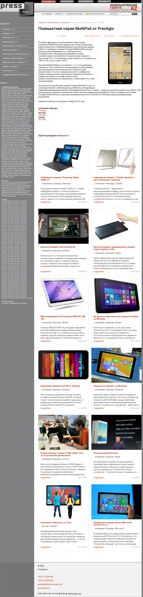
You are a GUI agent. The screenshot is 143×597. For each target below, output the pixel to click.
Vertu (10, 163)
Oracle (8, 139)
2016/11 (4, 286)
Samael (8, 182)
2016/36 (4, 294)
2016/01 (17, 281)
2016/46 (17, 298)
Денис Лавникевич (24, 186)
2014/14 (4, 246)
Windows (17, 166)
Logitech (25, 123)
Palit (6, 141)
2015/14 (23, 265)
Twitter (4, 161)
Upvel (17, 161)
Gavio (21, 110)
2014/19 (4, 248)
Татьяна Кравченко (9, 196)
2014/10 (4, 244)
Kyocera (23, 120)
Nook (9, 135)
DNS (8, 104)
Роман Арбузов (16, 192)
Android (14, 92)
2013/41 (23, 236)
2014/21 (17, 248)
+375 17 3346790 (45, 577)
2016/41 (11, 296)
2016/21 (17, 288)
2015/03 (4, 262)
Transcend (27, 160)
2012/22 (11, 208)
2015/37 (17, 275)
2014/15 (11, 246)
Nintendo (20, 134)
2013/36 (17, 234)
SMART (4, 154)
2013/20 (23, 227)
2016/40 (4, 296)
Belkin (15, 96)
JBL (24, 118)
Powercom (28, 144)
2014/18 (23, 246)
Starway (23, 154)
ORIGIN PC (15, 139)
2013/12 (23, 224)
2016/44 (4, 298)
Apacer (16, 173)
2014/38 (23, 255)
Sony (8, 154)
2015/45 (17, 279)
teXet (23, 158)
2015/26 (23, 270)
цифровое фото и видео (15, 62)
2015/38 (23, 275)
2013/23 (11, 229)
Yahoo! (20, 168)
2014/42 (23, 256)
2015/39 (4, 277)
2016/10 (23, 284)
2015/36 (11, 275)
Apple (24, 92)
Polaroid (21, 144)
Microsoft (10, 129)
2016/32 (4, 293)
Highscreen (5, 115)
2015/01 (17, 260)
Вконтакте (10, 172)
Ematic (21, 104)
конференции (14, 303)
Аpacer (18, 170)
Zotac (10, 170)
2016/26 (23, 289)
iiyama (9, 116)
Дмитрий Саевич (8, 187)
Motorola (17, 130)
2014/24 (11, 250)
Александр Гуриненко (24, 182)
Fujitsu (4, 110)
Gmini (9, 113)
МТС (16, 172)
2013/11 (17, 224)
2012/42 (11, 217)
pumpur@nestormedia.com (50, 584)
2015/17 (17, 267)
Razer (16, 147)
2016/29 (11, 291)
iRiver (9, 118)
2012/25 (4, 210)
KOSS (18, 120)
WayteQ (13, 165)
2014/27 (4, 251)
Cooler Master (11, 101)
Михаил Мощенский (18, 191)
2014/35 (4, 255)
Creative (29, 101)
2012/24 (23, 208)
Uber (8, 161)
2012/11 (17, 203)
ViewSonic (28, 163)
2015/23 (4, 270)
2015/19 (4, 269)
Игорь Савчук (11, 189)
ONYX (15, 137)
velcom (26, 161)
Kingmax (16, 175)
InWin (17, 116)
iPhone (4, 118)
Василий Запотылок (9, 186)
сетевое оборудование (14, 58)
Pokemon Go (14, 144)
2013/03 (17, 220)
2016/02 (23, 281)
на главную (47, 14)
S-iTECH (22, 149)
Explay (10, 106)
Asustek (4, 96)
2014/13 (23, 244)
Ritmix (29, 147)
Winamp (10, 166)
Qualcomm (5, 147)
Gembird (5, 111)
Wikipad (4, 166)
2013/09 (4, 224)
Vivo (3, 165)
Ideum (4, 116)
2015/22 (23, 269)
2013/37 (23, 234)
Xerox (3, 168)
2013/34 (4, 234)
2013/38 (4, 236)
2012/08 (23, 201)
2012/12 (23, 203)
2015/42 (23, 277)
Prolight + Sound (13, 146)
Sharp (24, 151)
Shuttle (29, 151)
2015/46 (23, 279)
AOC (19, 92)
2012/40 (23, 215)
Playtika (4, 173)
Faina (3, 182)
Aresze (21, 173)
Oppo (3, 139)
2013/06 (11, 222)
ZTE (14, 170)
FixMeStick (23, 106)
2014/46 (23, 258)
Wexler (30, 165)
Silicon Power (6, 153)
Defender (17, 103)
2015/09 (17, 263)
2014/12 (17, 244)
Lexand (26, 122)
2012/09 (4, 203)
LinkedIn (14, 123)
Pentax (29, 141)
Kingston (13, 120)
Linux (19, 123)
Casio (28, 97)
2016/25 (17, 289)
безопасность (10, 37)
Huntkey (4, 175)
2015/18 (23, 267)
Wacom (7, 165)
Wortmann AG (25, 166)
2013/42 (4, 237)
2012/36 (23, 213)
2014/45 (17, 258)
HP (17, 115)
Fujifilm (25, 108)
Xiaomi (8, 168)
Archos (4, 94)
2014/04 (17, 241)
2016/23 (4, 289)
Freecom (19, 108)
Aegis (30, 89)
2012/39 (17, 215)
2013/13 (4, 225)
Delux (26, 103)
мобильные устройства (15, 46)
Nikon (14, 134)
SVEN (21, 156)
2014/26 (23, 250)
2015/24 (11, 270)
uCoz (12, 161)
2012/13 (4, 205)
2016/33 (11, 293)
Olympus (9, 137)
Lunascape (5, 125)
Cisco (3, 99)
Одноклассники (25, 172)
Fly (9, 108)
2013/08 (23, 222)
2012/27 (17, 210)
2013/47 (11, 239)
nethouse (8, 134)
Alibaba (20, 90)
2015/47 (4, 281)
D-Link (4, 103)
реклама (23, 303)
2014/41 (17, 256)
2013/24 (17, 229)
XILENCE (14, 168)
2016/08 (11, 284)
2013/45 (23, 237)
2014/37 (17, 255)
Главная (41, 22)
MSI (19, 132)
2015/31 (4, 274)
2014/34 (23, 253)
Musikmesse (25, 132)
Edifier (16, 104)
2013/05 (4, 222)
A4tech (4, 89)
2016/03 (4, 282)
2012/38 (11, 215)
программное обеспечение (16, 54)
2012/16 (23, 205)
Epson (27, 104)
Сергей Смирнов (25, 194)
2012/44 (23, 217)
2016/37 (11, 294)
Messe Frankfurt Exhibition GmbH (13, 127)
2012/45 (4, 218)
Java (21, 118)
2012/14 (11, 205)
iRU (12, 118)
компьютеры (10, 42)
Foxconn (13, 108)
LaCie (29, 120)
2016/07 (4, 284)
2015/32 (11, 274)
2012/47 (17, 218)
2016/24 (11, 289)
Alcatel (15, 90)
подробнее (46, 202)
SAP (9, 151)
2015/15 (4, 267)
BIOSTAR (29, 96)
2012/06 (11, 201)
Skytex (25, 153)
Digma (4, 104)
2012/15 (17, 205)
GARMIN (10, 110)
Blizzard (12, 97)
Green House (21, 113)
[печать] (109, 36)
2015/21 (17, 269)
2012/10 (11, 203)
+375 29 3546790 (45, 580)
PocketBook (5, 144)
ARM (14, 94)
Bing (23, 96)
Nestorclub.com (74, 593)
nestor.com (48, 1)
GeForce (27, 110)
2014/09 (23, 243)
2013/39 (11, 236)
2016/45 (11, 298)
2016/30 (17, 291)
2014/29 (17, 251)
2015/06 (23, 262)
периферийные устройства (16, 75)
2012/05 (4, 201)
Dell (22, 103)
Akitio (10, 90)
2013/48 (17, 239)
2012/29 (4, 211)
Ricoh (21, 147)
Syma (25, 156)
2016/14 (23, 286)
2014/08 (17, 243)
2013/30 (4, 232)
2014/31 (4, 253)
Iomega (22, 116)
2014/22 (23, 248)
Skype (21, 153)
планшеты (64, 22)
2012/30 (11, 211)
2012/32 (23, 211)
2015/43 (4, 279)
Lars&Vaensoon (25, 175)
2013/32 (17, 232)
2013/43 (11, 237)
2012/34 (11, 213)
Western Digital (22, 165)
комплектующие (12, 50)
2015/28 (11, 272)
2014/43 (4, 258)
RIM (24, 147)
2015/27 (4, 272)
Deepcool (10, 103)
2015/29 (17, 272)
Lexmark (5, 123)
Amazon (4, 92)
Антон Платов (22, 184)
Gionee (4, 113)
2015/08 (11, 263)
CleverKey (13, 99)
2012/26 (11, 210)
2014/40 (11, 256)
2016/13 (17, 286)
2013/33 (23, 232)
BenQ (20, 96)
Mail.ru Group (14, 125)
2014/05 (23, 241)
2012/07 (17, 201)
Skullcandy (14, 153)
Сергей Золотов (12, 194)
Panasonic (12, 141)
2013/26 (4, 230)
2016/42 (17, 296)
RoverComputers (13, 149)
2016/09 (17, 284)
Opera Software (23, 137)
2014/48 (11, 260)
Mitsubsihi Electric (20, 129)
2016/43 (23, 296)
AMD (9, 92)
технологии (9, 70)
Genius (10, 111)
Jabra (17, 118)
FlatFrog (4, 108)
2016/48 (30, 298)
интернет (8, 33)
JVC (28, 118)
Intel (13, 116)
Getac (16, 111)
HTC (20, 115)
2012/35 (17, 213)
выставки (5, 303)
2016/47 (23, 298)
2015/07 (4, 263)
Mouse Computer (26, 130)
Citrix (7, 99)
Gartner (16, 110)
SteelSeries (5, 156)
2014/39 (4, 256)
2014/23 (4, 250)
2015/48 (11, 281)
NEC (3, 134)
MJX (29, 129)
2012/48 (23, 218)
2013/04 (23, 220)
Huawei (25, 115)
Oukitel (21, 139)
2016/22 (23, 288)
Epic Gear (28, 173)
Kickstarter (5, 120)
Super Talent (14, 156)
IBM (29, 115)
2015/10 (23, 263)
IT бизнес (8, 29)
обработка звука (11, 66)
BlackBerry (5, 97)
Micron (4, 129)
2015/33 (17, 274)
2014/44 (11, 258)
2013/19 (17, 227)
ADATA (13, 89)
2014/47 (4, 260)
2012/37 (4, 215)
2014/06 (4, 243)
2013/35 (11, 234)
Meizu (29, 125)
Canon (24, 97)
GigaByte (26, 111)
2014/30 (23, 251)
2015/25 (17, 270)
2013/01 (4, 220)
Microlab (29, 127)
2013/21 (4, 229)
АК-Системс (26, 170)
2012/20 (23, 206)
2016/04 (11, 282)
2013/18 (11, 227)
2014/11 (11, 244)
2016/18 (11, 288)
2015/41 (17, 277)
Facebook (16, 106)
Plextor (23, 142)
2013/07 (17, 222)
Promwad (23, 146)
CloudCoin (21, 99)
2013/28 (17, 230)
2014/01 (23, 239)
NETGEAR (5, 177)
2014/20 (11, 248)
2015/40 (11, 277)
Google (14, 113)
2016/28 (4, 291)
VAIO (21, 161)
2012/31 (17, 211)
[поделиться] (92, 36)
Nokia (26, 134)
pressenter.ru (44, 588)
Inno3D (10, 175)
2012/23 (17, 208)
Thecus (28, 158)
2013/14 (11, 225)
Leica (16, 122)
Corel (18, 101)
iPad (30, 116)
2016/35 (23, 293)
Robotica (4, 149)
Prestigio (5, 146)
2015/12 (11, 265)
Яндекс (10, 173)
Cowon (23, 101)
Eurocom (4, 106)
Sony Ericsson (15, 154)
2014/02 (4, 241)
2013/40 (17, 236)
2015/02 (23, 260)
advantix (24, 89)
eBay (12, 104)
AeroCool (5, 90)
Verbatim (5, 163)
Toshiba (14, 160)
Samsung (29, 149)
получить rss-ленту (95, 14)
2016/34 (17, 293)
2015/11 (4, 265)
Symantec (5, 158)
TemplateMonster (15, 158)
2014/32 (11, 253)
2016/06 (23, 282)
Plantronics (16, 142)
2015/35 (4, 275)
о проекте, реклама (74, 14)
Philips (4, 142)
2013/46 (4, 239)
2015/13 (17, 265)
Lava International (8, 122)
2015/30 (23, 272)
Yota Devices (28, 168)
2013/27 (11, 230)
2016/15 (4, 288)
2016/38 (17, 294)
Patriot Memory (21, 141)
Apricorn (29, 92)
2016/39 (23, 294)
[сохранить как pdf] (129, 36)
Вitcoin (4, 172)
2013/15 (17, 225)
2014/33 (17, 253)
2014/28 (11, 251)
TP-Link (20, 160)
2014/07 (11, 243)
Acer (8, 89)
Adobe (18, 89)
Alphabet (27, 90)
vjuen (13, 182)
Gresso (29, 113)
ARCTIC (9, 94)
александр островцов (9, 184)
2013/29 (23, 230)
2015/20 (11, 269)
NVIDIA (14, 135)
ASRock (19, 94)
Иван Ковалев (20, 187)
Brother (18, 97)
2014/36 (11, 255)
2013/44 (17, 237)
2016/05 (17, 282)
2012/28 (23, 210)
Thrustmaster (6, 160)
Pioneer (9, 142)
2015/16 (11, 267)
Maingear (23, 125)
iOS (27, 116)
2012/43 (17, 217)
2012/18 (11, 206)
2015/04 (11, 262)
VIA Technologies (19, 163)
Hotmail (12, 115)
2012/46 (11, 218)
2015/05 (17, 262)
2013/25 (23, 229)
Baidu (10, 96)
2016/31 (23, 291)
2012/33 (4, 213)
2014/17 (17, 246)
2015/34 (23, 274)
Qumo (11, 147)
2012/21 (4, 208)
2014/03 (11, 241)
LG (9, 123)
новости (59, 14)
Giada (21, 111)
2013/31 (11, 232)
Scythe (13, 151)
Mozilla (14, 132)
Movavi (4, 132)
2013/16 (23, 225)
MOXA (9, 132)
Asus (24, 94)
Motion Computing (8, 130)
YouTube (5, 170)
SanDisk (4, 151)
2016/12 (11, 286)
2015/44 (11, 279)
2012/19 (17, 206)
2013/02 (11, 220)
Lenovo (21, 122)
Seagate (18, 151)
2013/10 (11, 224)
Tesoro (11, 177)
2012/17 (4, 206)
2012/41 (4, 217)
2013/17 (4, 227)
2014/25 (17, 250)
